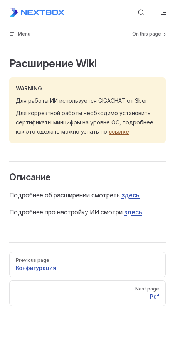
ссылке (119, 131)
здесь (130, 195)
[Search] (141, 12)
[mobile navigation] (162, 12)
